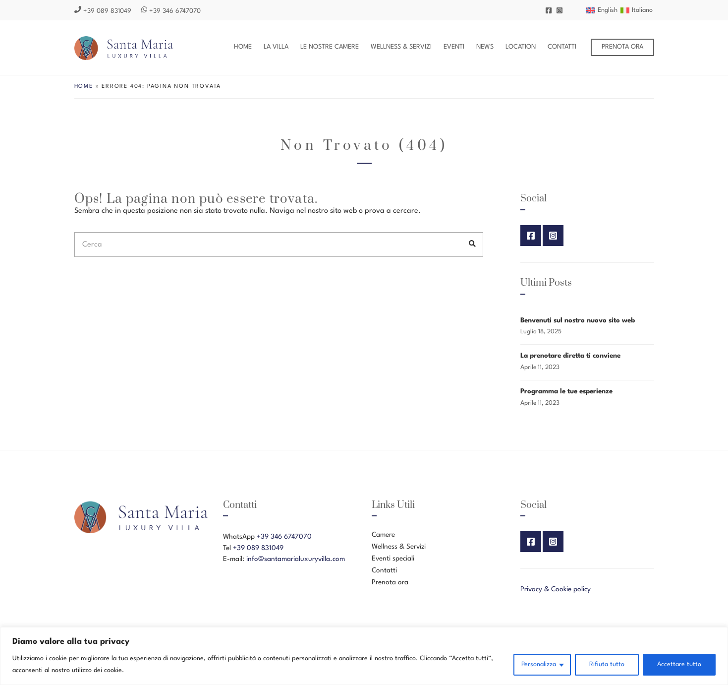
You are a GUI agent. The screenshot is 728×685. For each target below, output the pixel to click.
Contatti (562, 47)
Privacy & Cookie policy (555, 589)
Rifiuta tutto (606, 664)
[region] (364, 656)
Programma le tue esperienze (566, 391)
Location (520, 47)
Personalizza (538, 664)
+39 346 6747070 (171, 11)
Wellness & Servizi (401, 47)
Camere (383, 534)
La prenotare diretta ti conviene (570, 355)
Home (243, 47)
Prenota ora (622, 47)
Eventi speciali (393, 558)
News (485, 47)
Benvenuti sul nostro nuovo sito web (577, 320)
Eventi (454, 47)
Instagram (559, 10)
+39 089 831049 (102, 11)
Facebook (548, 10)
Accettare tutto (679, 664)
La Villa (276, 47)
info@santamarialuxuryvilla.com (295, 559)
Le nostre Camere (329, 47)
